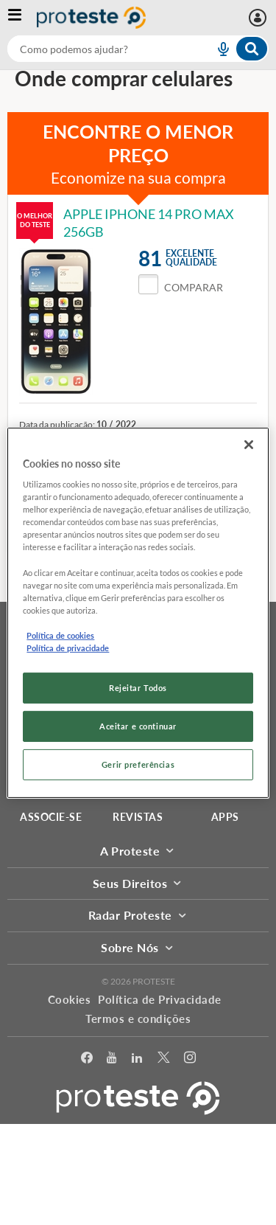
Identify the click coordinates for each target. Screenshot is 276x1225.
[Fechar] (249, 444)
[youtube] (111, 1060)
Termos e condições (138, 1018)
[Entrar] (259, 17)
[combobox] (138, 48)
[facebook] (87, 1060)
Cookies (69, 999)
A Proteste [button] (138, 851)
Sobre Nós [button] (137, 947)
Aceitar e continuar (138, 726)
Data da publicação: (57, 424)
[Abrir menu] (22, 17)
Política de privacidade (67, 648)
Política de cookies (60, 635)
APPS (225, 817)
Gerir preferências (138, 764)
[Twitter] (163, 1060)
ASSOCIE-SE (51, 817)
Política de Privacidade (160, 999)
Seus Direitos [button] (138, 883)
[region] (138, 612)
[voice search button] (217, 48)
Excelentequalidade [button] (191, 258)
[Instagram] (190, 1060)
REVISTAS (138, 817)
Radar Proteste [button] (138, 915)
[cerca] (93, 48)
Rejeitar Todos (138, 688)
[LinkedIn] (137, 1060)
